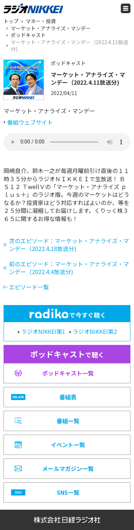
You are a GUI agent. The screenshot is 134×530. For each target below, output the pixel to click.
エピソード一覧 (29, 287)
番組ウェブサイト (30, 122)
